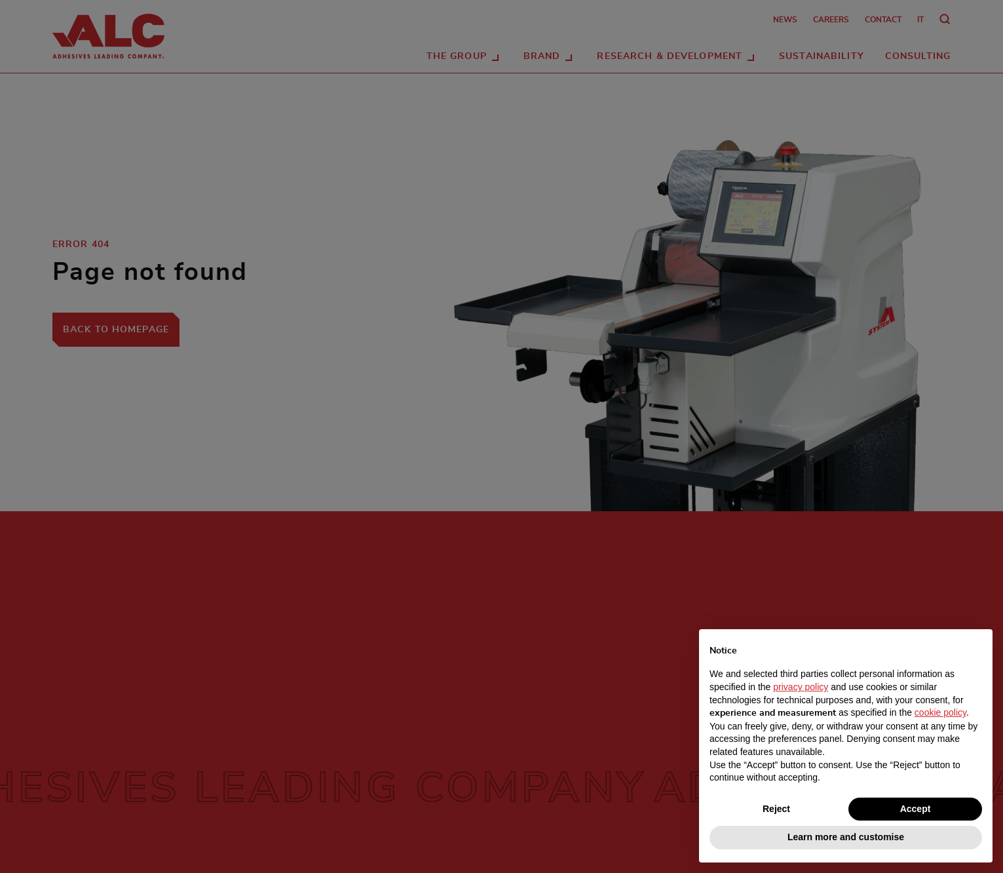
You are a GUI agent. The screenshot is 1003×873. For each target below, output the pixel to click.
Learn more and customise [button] (845, 837)
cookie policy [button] (940, 712)
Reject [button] (776, 809)
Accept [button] (915, 809)
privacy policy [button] (800, 687)
